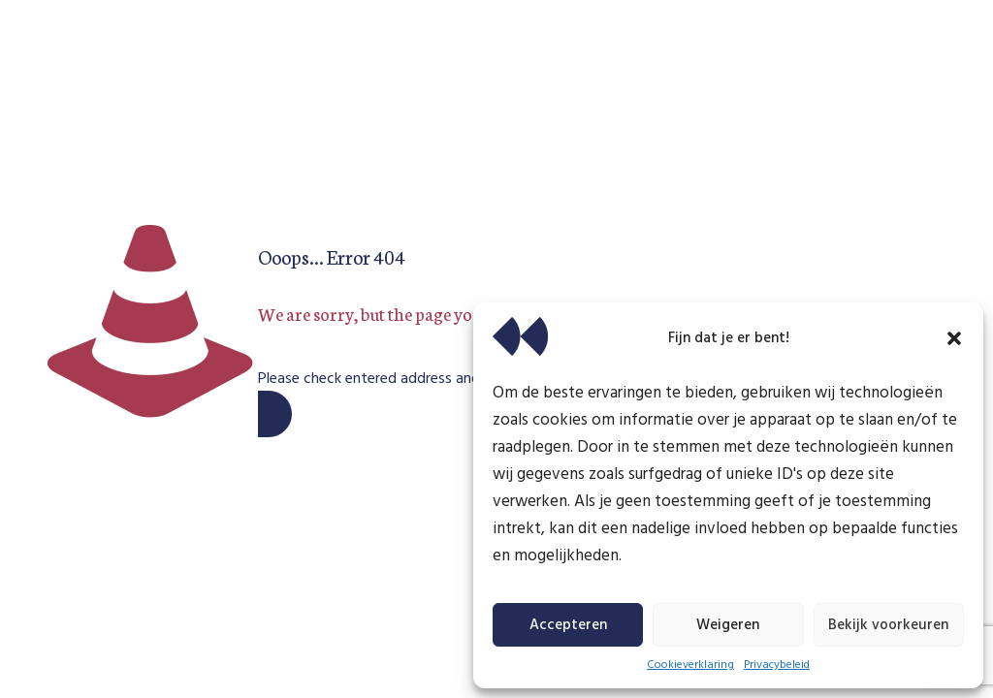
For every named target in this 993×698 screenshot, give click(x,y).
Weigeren (727, 625)
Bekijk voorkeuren (888, 625)
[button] (954, 338)
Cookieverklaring (690, 665)
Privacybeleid (777, 665)
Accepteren (568, 625)
